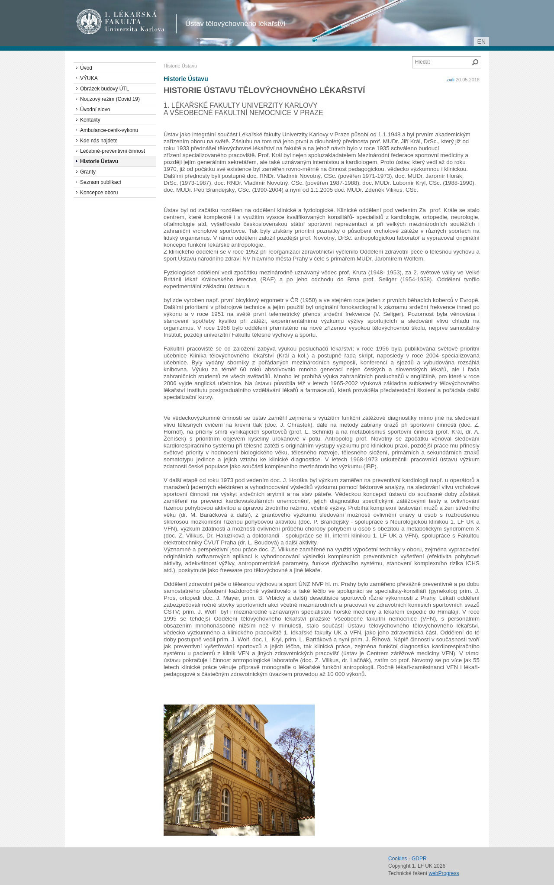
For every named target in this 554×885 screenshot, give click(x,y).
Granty (88, 172)
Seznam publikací (100, 182)
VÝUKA (89, 78)
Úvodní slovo (95, 109)
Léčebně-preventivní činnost (112, 151)
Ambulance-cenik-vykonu (109, 130)
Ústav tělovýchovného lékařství (235, 23)
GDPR (419, 859)
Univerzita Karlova (136, 30)
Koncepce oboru (99, 193)
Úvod (86, 68)
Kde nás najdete (99, 141)
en (481, 41)
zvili (450, 79)
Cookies (397, 859)
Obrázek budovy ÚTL (104, 89)
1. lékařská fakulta (120, 22)
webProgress (443, 873)
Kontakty (90, 120)
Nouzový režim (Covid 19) (110, 99)
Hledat (475, 62)
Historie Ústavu (186, 78)
